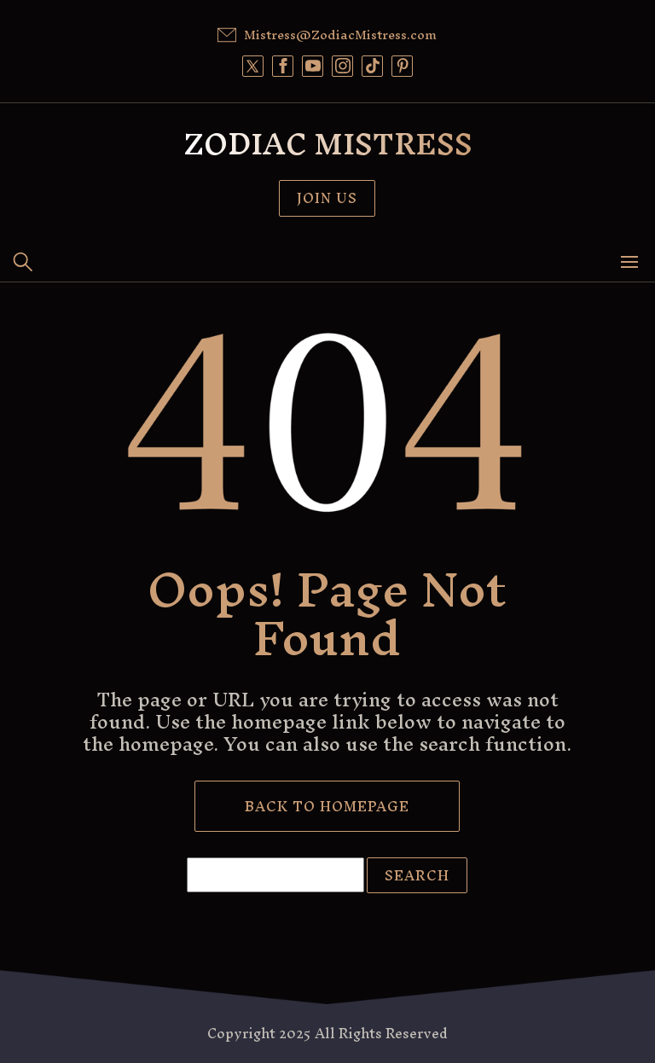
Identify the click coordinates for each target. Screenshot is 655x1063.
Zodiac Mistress (327, 144)
